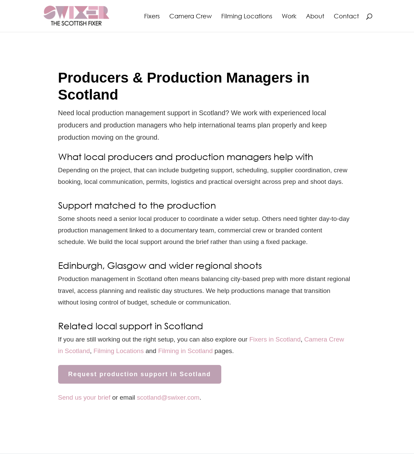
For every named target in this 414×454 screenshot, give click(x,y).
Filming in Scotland (185, 350)
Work (289, 17)
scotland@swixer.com (168, 397)
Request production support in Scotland (139, 374)
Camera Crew (190, 17)
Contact (346, 17)
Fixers (152, 17)
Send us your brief (84, 397)
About (315, 17)
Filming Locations (246, 17)
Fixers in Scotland (274, 339)
